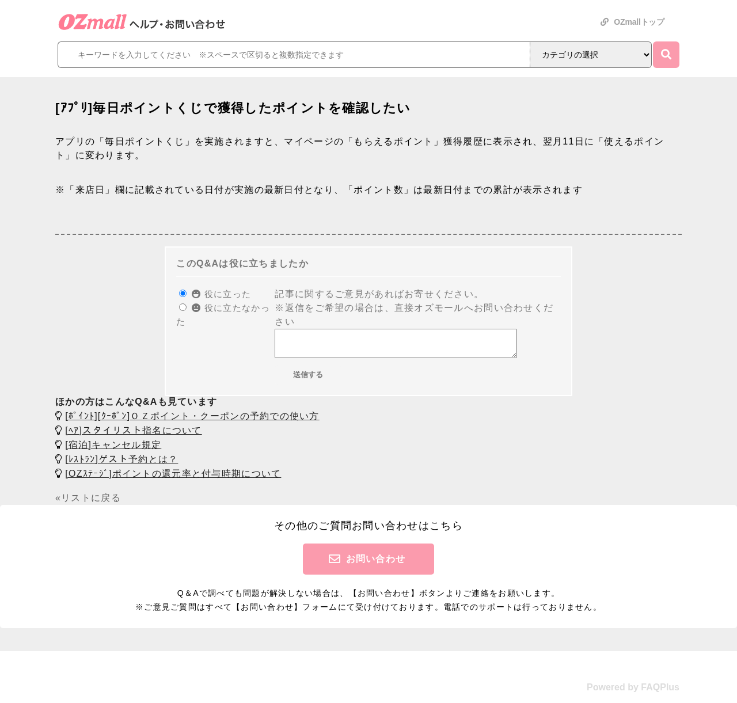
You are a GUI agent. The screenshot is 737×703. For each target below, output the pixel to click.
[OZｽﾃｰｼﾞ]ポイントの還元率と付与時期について (173, 479)
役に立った (221, 294)
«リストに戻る (88, 503)
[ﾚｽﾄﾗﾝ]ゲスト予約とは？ (121, 464)
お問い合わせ (376, 564)
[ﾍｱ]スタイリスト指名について (133, 435)
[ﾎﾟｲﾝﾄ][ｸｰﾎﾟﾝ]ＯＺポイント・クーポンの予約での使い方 (192, 421)
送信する (308, 379)
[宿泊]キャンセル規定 (113, 450)
